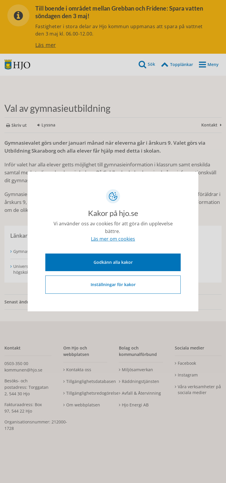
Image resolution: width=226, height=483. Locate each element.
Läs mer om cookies (113, 240)
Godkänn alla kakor (113, 261)
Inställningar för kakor (113, 283)
